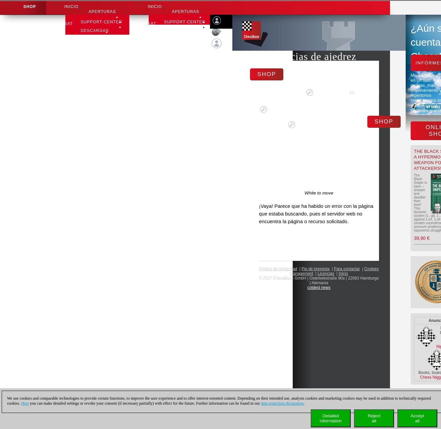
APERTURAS (102, 11)
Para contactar (347, 269)
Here (25, 403)
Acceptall (417, 418)
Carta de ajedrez (103, 39)
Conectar (221, 56)
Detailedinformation (331, 418)
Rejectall (374, 418)
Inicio (71, 6)
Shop (29, 6)
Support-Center (101, 22)
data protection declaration (282, 403)
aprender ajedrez (104, 48)
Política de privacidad (278, 269)
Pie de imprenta (316, 269)
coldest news (318, 287)
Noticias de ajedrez (314, 56)
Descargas (95, 30)
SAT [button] (68, 23)
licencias (326, 273)
